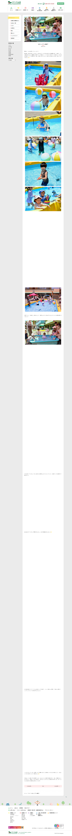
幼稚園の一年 (24, 819)
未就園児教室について (46, 9)
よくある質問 (32, 815)
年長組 (9, 51)
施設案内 (11, 816)
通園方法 (23, 814)
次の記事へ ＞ (57, 786)
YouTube (10, 46)
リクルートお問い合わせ (21, 810)
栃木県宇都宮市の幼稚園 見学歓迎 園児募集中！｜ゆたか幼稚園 (14, 3)
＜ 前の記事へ (29, 786)
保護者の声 (12, 820)
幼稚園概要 (12, 814)
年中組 (9, 49)
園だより (12, 33)
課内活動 (23, 815)
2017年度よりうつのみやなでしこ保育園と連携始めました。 (48, 828)
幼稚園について (18, 9)
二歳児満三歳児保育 (39, 9)
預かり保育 (24, 818)
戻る (43, 786)
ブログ (12, 25)
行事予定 (12, 28)
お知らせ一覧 (13, 23)
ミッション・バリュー (14, 815)
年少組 (9, 50)
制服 (11, 818)
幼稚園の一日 (25, 9)
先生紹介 (11, 819)
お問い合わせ (60, 9)
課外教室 (23, 816)
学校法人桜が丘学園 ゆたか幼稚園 (12, 832)
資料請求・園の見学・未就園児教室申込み (35, 810)
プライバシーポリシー (49, 810)
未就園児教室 (10, 54)
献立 (12, 30)
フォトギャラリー (14, 35)
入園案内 (32, 9)
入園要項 (31, 814)
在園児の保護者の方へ (53, 9)
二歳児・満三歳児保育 (42, 812)
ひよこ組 (10, 47)
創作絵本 (12, 38)
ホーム (11, 9)
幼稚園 (9, 53)
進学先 (11, 822)
